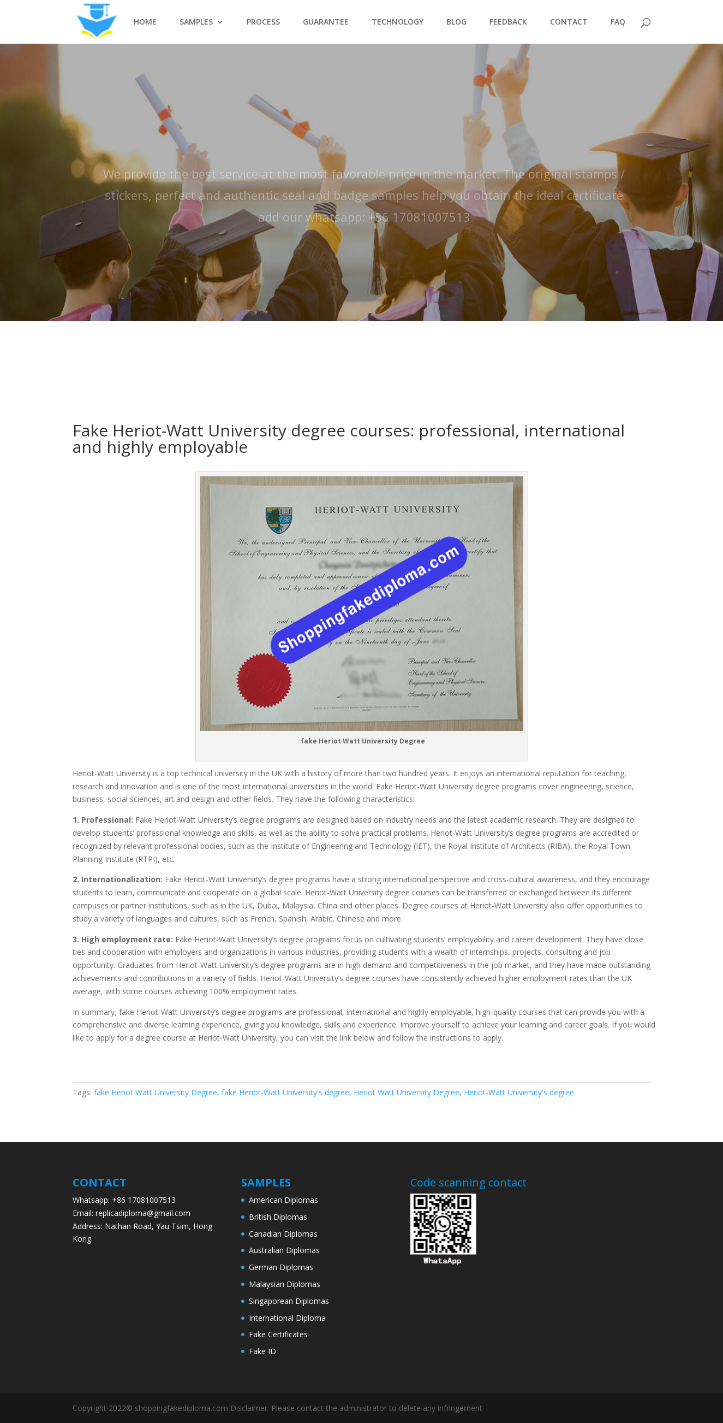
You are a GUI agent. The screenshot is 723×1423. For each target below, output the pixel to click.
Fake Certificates (278, 1334)
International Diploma (287, 1318)
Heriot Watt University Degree (406, 1092)
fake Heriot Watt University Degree (155, 1092)
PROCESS (263, 22)
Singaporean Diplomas (289, 1301)
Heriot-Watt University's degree (519, 1092)
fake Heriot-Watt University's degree (285, 1092)
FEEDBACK (508, 22)
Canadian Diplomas (283, 1234)
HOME (145, 22)
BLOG (456, 22)
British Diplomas (278, 1217)
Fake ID (262, 1351)
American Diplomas (283, 1200)
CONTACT (569, 22)
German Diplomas (281, 1267)
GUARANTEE (326, 22)
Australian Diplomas (284, 1250)
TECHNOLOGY (397, 22)
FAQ (618, 22)
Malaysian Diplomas (284, 1284)
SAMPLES (196, 22)
